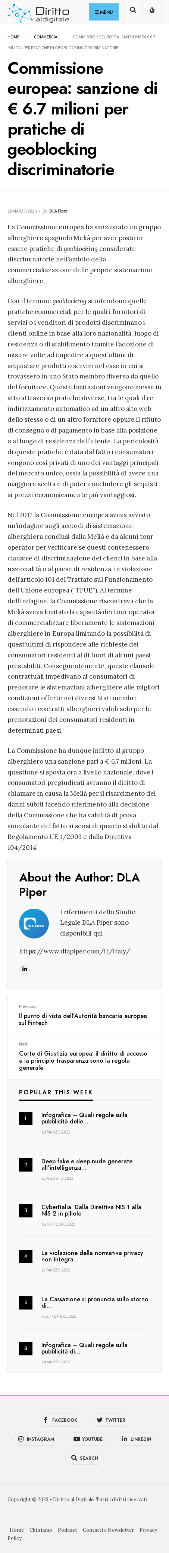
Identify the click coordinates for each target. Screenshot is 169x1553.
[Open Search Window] (132, 12)
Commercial (47, 37)
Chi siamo (40, 1529)
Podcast (67, 1529)
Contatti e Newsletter (108, 1529)
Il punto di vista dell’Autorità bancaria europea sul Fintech (84, 1015)
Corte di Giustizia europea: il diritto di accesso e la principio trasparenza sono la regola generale (84, 1055)
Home (13, 37)
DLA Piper (58, 211)
